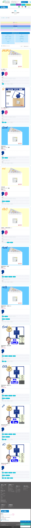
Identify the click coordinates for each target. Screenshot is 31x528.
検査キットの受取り (10, 486)
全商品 (16, 22)
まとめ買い (15, 28)
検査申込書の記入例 (10, 489)
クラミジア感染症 (3, 493)
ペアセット (16, 29)
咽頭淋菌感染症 (22, 38)
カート (22, 526)
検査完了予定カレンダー (11, 490)
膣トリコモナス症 (3, 495)
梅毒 (1, 492)
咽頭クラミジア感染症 (8, 38)
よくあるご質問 (3, 524)
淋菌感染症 (2, 494)
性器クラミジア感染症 (8, 36)
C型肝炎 (22, 41)
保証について (2, 507)
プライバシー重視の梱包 (11, 491)
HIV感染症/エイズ (3, 491)
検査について (10, 487)
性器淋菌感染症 (22, 36)
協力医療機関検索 (18, 524)
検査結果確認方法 (10, 488)
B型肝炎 (8, 41)
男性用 (16, 26)
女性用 (16, 24)
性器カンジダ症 (3, 496)
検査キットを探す (25, 521)
